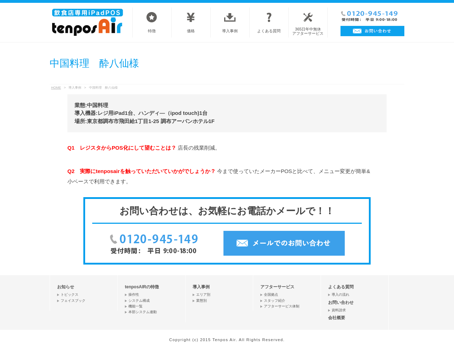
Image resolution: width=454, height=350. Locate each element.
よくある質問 (269, 31)
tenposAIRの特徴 (142, 286)
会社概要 (336, 317)
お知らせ (65, 286)
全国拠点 (271, 294)
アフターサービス (277, 286)
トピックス (69, 294)
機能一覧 (135, 306)
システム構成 (139, 300)
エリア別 (203, 294)
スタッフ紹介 (274, 300)
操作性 (133, 294)
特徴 (152, 31)
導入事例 (230, 31)
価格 (191, 31)
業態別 (201, 300)
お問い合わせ (341, 302)
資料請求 (339, 310)
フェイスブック (73, 300)
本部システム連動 (142, 312)
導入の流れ (340, 294)
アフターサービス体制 (281, 306)
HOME (56, 87)
